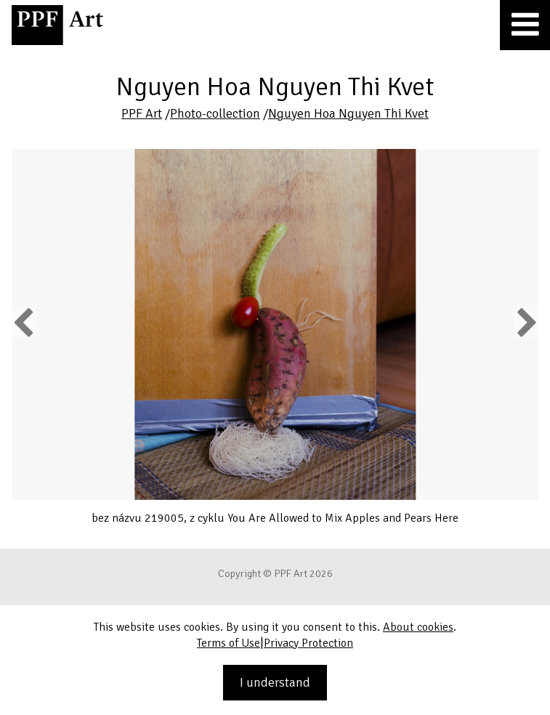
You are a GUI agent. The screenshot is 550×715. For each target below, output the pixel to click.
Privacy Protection (308, 643)
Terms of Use (228, 643)
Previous (24, 322)
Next (525, 322)
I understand (275, 682)
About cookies (418, 627)
